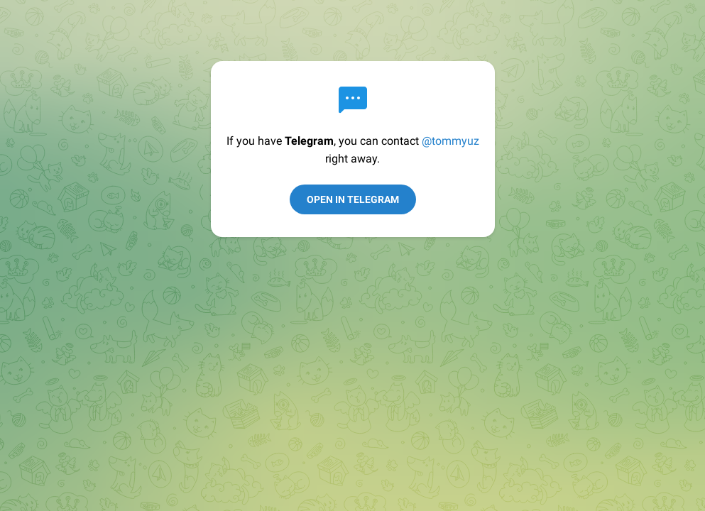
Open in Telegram (353, 199)
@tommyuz (450, 141)
